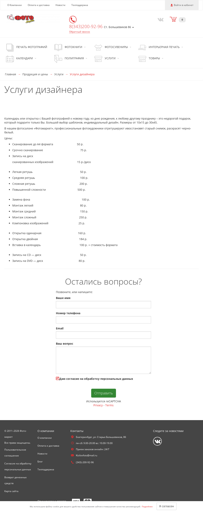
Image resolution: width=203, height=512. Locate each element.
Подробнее (147, 506)
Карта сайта (11, 491)
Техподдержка (79, 5)
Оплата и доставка (39, 5)
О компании (44, 437)
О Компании (14, 5)
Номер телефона (68, 313)
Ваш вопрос (64, 343)
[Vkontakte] (159, 19)
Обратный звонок (79, 31)
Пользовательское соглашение (15, 452)
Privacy (98, 405)
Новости (60, 5)
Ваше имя (63, 298)
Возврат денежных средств (15, 480)
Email (59, 328)
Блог (40, 461)
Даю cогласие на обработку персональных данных (94, 379)
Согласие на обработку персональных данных (17, 466)
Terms (109, 405)
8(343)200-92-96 (86, 26)
